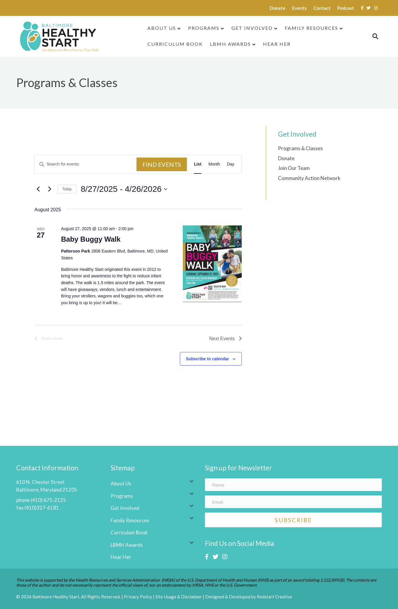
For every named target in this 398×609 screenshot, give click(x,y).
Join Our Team (294, 168)
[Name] (293, 484)
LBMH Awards (230, 44)
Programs (203, 28)
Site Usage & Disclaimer (178, 596)
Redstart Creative (274, 596)
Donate (277, 8)
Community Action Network (309, 178)
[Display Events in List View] (197, 164)
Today (67, 189)
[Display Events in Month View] (214, 164)
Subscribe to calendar (207, 358)
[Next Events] (49, 189)
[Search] (373, 36)
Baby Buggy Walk (91, 239)
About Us (161, 28)
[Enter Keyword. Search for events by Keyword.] (85, 164)
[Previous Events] (38, 189)
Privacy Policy (138, 596)
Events (299, 8)
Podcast (345, 8)
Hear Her (277, 44)
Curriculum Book (175, 44)
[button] (191, 481)
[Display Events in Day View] (230, 164)
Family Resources (311, 28)
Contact (321, 8)
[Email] (293, 501)
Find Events (161, 164)
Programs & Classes (300, 148)
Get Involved (252, 28)
